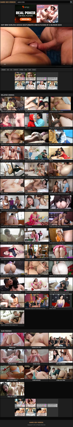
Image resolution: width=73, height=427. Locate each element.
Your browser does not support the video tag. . (36, 47)
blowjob (3, 69)
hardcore (16, 69)
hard (30, 69)
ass (11, 69)
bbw (26, 69)
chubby (21, 69)
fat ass (34, 69)
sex (8, 69)
